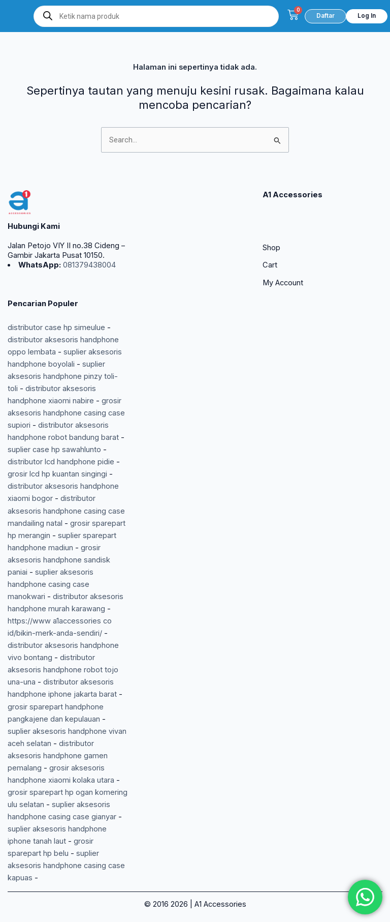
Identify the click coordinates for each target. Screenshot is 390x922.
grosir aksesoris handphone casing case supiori (66, 413)
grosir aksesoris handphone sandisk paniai (59, 560)
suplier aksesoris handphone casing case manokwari (50, 584)
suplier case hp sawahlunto (54, 449)
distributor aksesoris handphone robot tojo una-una (63, 670)
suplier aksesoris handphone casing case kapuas (66, 865)
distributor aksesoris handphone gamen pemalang (58, 755)
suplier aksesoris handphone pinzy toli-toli (63, 376)
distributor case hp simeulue (56, 327)
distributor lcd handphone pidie (61, 461)
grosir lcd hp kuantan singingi (57, 474)
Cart (270, 265)
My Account (283, 282)
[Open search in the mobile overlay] (156, 16)
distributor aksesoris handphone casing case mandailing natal (66, 510)
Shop (271, 247)
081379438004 (88, 265)
